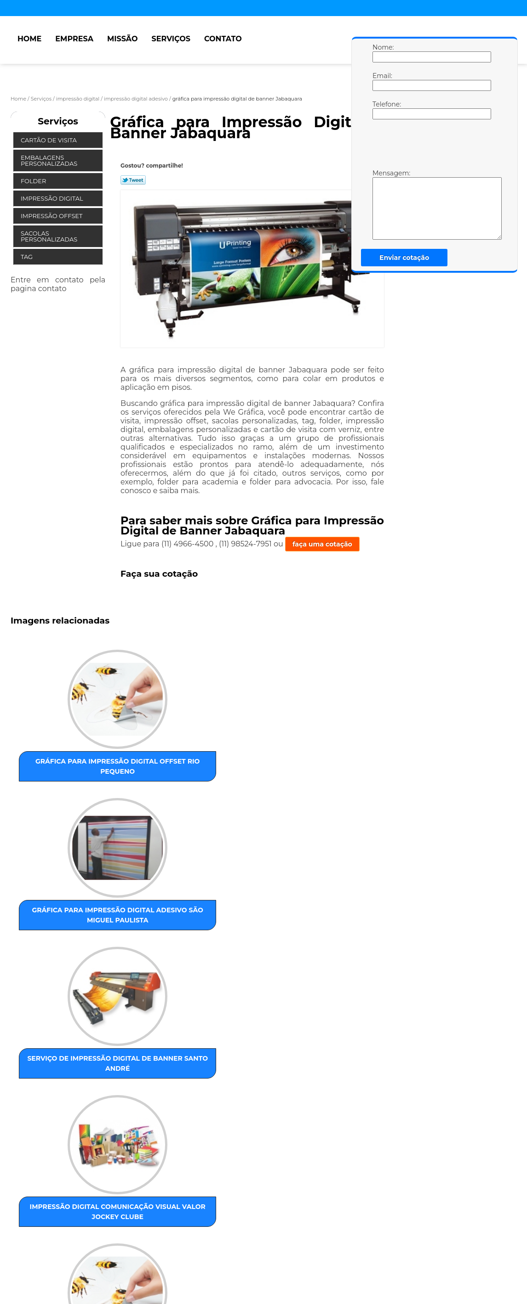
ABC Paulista (237, 1182)
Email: (381, 81)
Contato (223, 38)
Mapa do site (186, 1268)
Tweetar (133, 180)
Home (29, 38)
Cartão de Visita (49, 140)
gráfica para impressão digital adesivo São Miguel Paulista (150, 759)
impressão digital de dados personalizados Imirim (243, 916)
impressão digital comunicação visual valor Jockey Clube (336, 759)
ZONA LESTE (67, 1182)
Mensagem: (381, 204)
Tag (27, 256)
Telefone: (381, 109)
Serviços (170, 38)
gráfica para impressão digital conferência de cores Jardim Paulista (56, 1087)
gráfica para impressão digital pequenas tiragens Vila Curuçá (56, 921)
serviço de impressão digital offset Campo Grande (149, 911)
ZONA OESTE (156, 1182)
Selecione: (28, 1182)
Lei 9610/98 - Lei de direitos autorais (138, 1234)
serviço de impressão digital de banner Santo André (243, 759)
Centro (272, 1182)
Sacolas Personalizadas (50, 236)
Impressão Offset (52, 215)
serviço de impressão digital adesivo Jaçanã (337, 911)
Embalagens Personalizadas (50, 160)
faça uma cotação (322, 544)
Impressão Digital (53, 198)
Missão (122, 38)
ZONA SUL (197, 1182)
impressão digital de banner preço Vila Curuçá (149, 1077)
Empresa (74, 38)
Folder (34, 181)
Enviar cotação (404, 257)
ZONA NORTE (112, 1182)
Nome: (381, 52)
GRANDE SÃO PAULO (319, 1182)
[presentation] (431, 146)
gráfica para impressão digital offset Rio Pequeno (56, 754)
